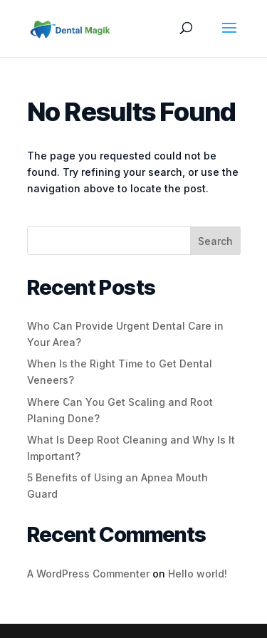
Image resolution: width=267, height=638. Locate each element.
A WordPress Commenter (88, 574)
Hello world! (197, 574)
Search (215, 241)
